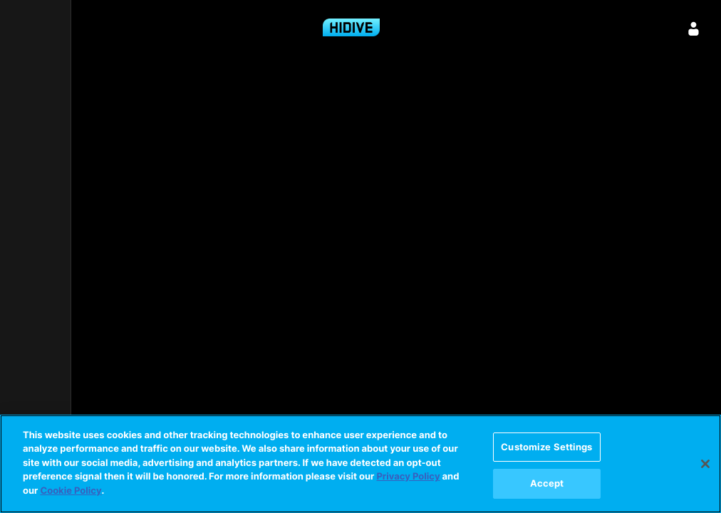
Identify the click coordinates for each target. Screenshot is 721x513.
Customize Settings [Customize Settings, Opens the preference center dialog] (546, 446)
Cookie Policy (70, 491)
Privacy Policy (408, 476)
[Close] (705, 464)
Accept (547, 483)
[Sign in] (694, 28)
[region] (360, 464)
